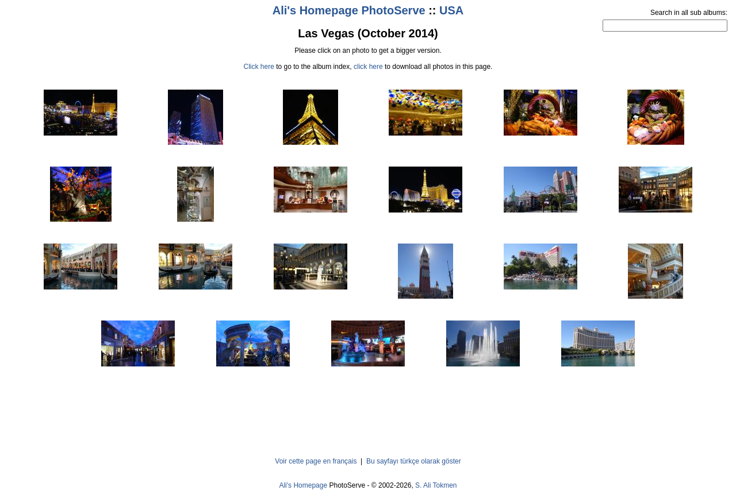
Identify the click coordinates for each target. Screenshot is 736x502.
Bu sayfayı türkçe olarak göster (413, 461)
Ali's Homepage (303, 485)
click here (368, 67)
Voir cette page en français (315, 461)
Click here (259, 67)
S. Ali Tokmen (436, 485)
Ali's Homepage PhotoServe (349, 10)
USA (451, 10)
